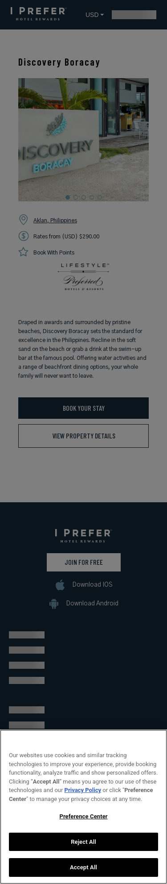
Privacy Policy (83, 809)
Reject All (83, 860)
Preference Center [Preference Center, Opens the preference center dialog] (83, 835)
